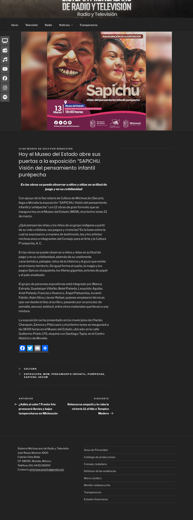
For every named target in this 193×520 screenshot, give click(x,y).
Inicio (14, 25)
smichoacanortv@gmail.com (46, 469)
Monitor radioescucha (97, 485)
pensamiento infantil (68, 374)
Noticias (66, 25)
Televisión (31, 25)
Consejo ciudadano (95, 464)
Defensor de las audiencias (100, 471)
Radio (48, 25)
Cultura (30, 369)
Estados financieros (96, 499)
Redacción (65, 148)
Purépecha (96, 374)
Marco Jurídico (93, 478)
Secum (43, 377)
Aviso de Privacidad (96, 449)
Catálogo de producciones (99, 457)
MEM (46, 374)
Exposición (32, 374)
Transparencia (88, 25)
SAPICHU (30, 377)
